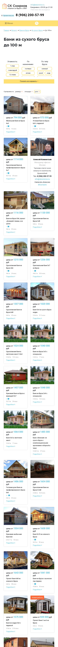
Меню (9, 23)
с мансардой (12, 70)
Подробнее (10, 132)
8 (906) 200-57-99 (30, 15)
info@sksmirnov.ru (37, 5)
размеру (19, 91)
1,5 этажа (12, 75)
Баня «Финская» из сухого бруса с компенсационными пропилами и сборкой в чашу (41, 443)
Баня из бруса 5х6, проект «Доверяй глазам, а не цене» (15, 221)
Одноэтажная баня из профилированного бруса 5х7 (15, 167)
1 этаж (12, 66)
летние (28, 73)
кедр (48, 73)
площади (29, 91)
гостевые (28, 69)
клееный (45, 69)
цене (37, 91)
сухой (41, 73)
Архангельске (8, 16)
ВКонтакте (42, 185)
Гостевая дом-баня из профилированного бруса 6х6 (15, 489)
